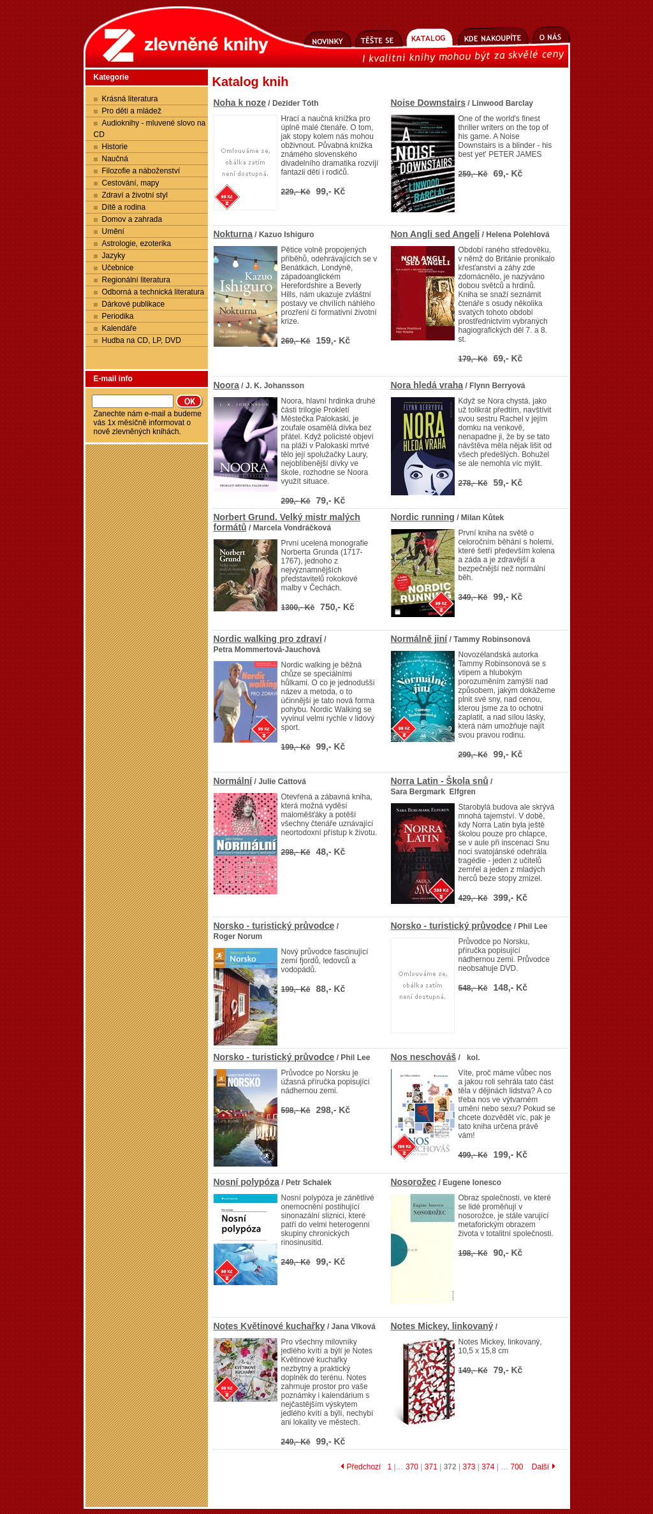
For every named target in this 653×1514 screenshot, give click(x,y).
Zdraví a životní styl (135, 195)
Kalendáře (119, 328)
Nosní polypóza (246, 1182)
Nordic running (423, 517)
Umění (113, 231)
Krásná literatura (130, 98)
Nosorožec (414, 1182)
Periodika (118, 316)
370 (412, 1466)
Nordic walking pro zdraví (268, 639)
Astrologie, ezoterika (137, 243)
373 (468, 1466)
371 (431, 1466)
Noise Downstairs (428, 103)
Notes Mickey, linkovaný (442, 1326)
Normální (233, 781)
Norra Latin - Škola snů (439, 781)
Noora (226, 385)
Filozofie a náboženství (141, 170)
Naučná (115, 158)
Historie (115, 146)
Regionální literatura (136, 279)
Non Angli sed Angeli (435, 234)
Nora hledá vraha (427, 385)
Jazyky (114, 255)
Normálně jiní (419, 639)
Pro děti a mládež (131, 110)
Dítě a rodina (124, 207)
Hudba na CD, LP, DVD (142, 340)
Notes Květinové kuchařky (269, 1326)
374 (487, 1466)
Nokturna (233, 234)
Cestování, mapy (130, 182)
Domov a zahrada (132, 219)
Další (543, 1466)
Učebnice (118, 267)
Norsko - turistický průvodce (274, 926)
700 (516, 1466)
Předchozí (361, 1466)
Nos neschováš (424, 1057)
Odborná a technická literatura (153, 292)
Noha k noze (240, 103)
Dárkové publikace (133, 304)
